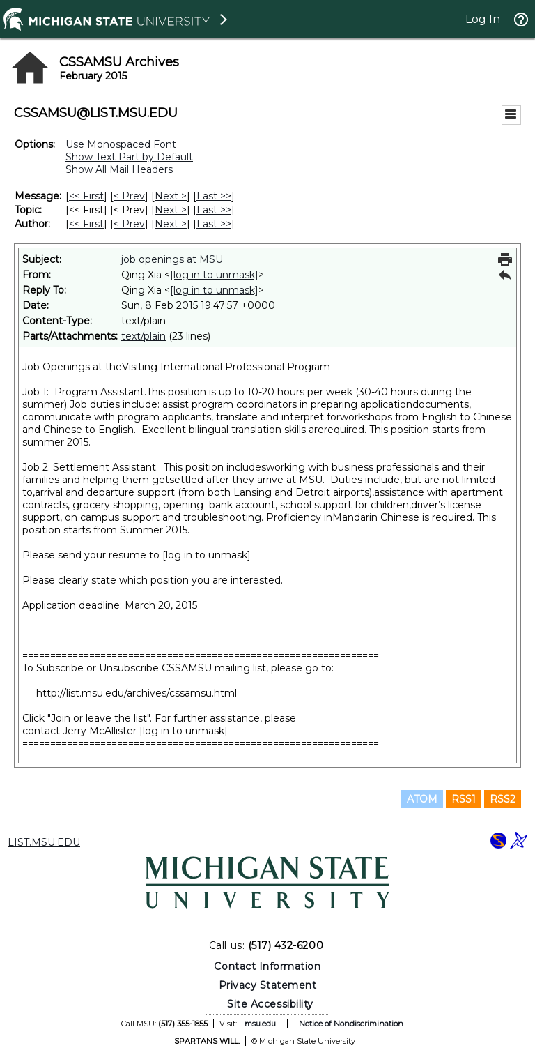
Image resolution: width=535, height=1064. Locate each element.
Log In (482, 19)
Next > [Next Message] (171, 196)
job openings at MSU (172, 259)
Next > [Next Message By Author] (171, 224)
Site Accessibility (270, 1004)
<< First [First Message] (86, 196)
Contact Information (267, 966)
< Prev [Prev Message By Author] (129, 224)
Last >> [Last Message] (213, 196)
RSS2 (502, 799)
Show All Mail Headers (119, 169)
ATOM (422, 799)
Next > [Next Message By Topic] (171, 210)
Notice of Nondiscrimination (351, 1023)
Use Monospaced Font (120, 144)
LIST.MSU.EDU (44, 842)
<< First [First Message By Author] (86, 224)
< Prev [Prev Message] (129, 196)
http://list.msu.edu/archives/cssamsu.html (136, 693)
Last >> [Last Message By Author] (213, 224)
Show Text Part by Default (129, 157)
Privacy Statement (268, 985)
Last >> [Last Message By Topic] (213, 210)
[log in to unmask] (214, 274)
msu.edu (260, 1023)
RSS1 (463, 799)
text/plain (143, 336)
